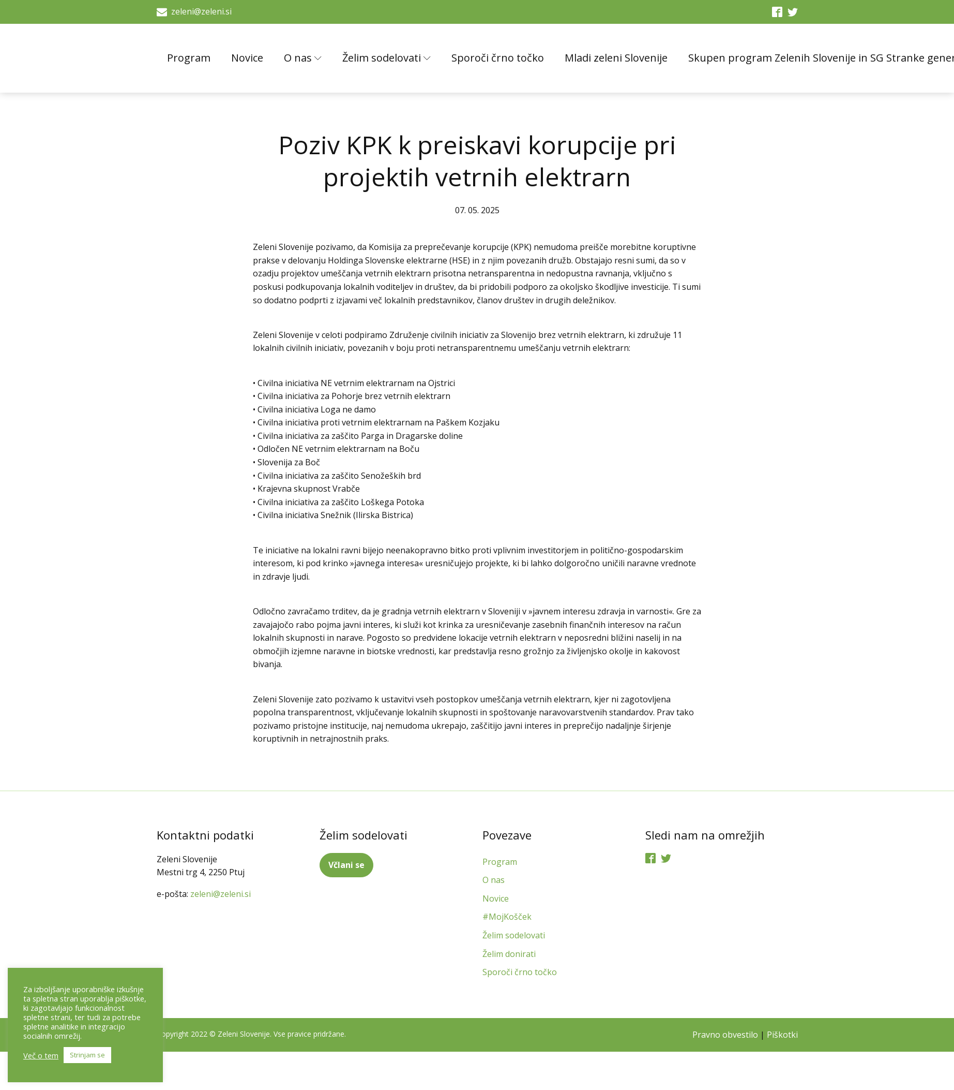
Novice (247, 58)
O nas (303, 58)
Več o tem (40, 1055)
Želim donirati (509, 954)
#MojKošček (507, 916)
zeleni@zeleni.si (201, 11)
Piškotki (782, 1034)
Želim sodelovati (386, 58)
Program (188, 58)
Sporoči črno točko (497, 58)
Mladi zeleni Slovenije (616, 58)
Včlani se (346, 865)
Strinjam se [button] (87, 1054)
